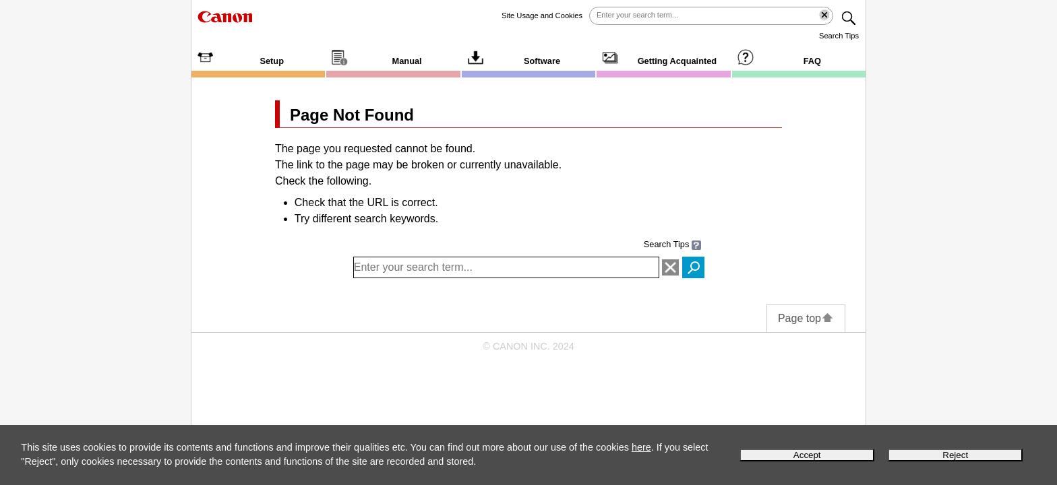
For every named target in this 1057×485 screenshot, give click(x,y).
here (641, 447)
